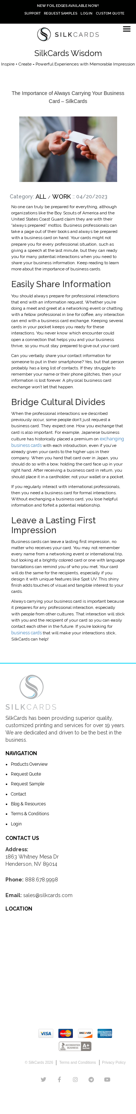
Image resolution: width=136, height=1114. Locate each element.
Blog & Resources (28, 802)
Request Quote (26, 773)
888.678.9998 (41, 878)
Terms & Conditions (30, 812)
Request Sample (27, 782)
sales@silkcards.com (48, 894)
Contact (18, 792)
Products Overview (29, 763)
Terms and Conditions (78, 1061)
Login (16, 822)
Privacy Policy (113, 1061)
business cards (26, 631)
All (41, 196)
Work (61, 196)
